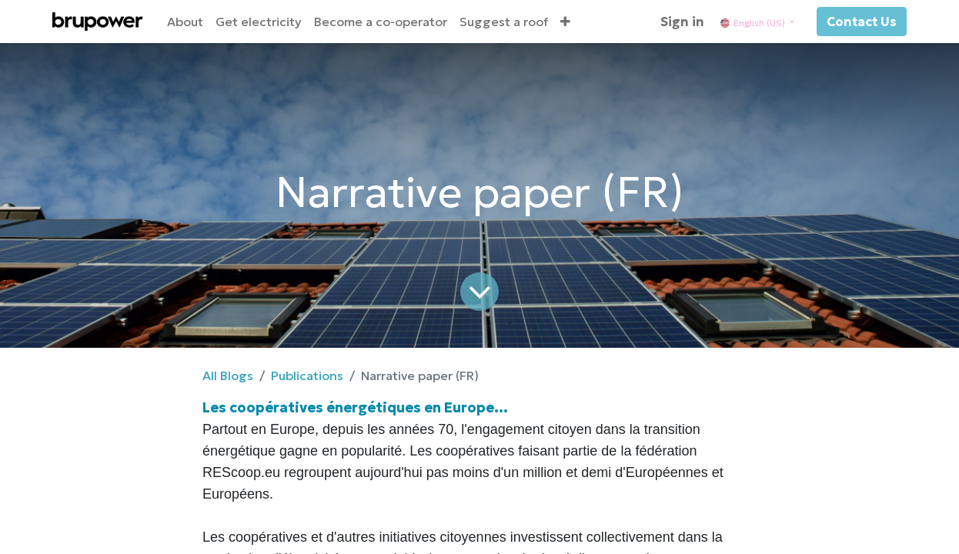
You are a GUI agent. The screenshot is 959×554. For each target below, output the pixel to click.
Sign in (682, 21)
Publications (307, 375)
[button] (565, 21)
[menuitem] (185, 21)
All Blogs (227, 375)
